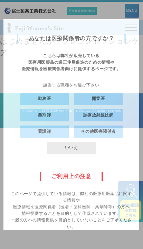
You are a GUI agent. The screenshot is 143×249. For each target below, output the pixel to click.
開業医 (98, 98)
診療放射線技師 (98, 115)
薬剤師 (44, 115)
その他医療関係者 (98, 131)
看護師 (44, 131)
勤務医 (44, 98)
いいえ (71, 147)
